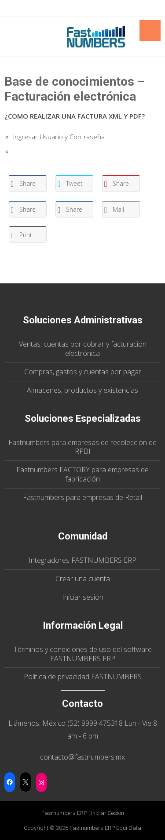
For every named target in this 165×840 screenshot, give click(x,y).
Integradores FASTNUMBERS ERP (82, 560)
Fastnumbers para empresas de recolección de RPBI (82, 447)
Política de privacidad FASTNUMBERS (83, 676)
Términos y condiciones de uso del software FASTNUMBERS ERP (83, 653)
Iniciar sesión (82, 597)
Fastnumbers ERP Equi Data (105, 828)
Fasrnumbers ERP (64, 813)
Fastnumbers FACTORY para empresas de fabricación (82, 474)
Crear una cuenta (82, 578)
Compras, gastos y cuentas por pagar (82, 372)
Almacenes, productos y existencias (82, 390)
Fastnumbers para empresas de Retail (82, 497)
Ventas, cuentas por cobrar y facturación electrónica (83, 348)
